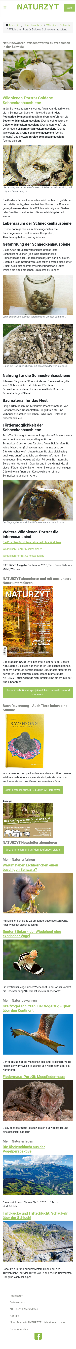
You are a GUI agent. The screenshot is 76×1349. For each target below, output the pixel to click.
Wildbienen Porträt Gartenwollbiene (23, 555)
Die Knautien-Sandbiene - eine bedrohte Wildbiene (32, 542)
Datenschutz (17, 1302)
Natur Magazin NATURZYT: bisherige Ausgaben (38, 1322)
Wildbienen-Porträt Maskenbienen (22, 549)
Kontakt (14, 1315)
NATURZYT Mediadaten (24, 1309)
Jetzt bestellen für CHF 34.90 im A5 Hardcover (33, 790)
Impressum (16, 1295)
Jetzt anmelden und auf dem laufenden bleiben (33, 849)
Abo (69, 7)
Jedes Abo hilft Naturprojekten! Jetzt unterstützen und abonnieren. (38, 692)
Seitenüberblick (19, 1329)
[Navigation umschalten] (5, 7)
